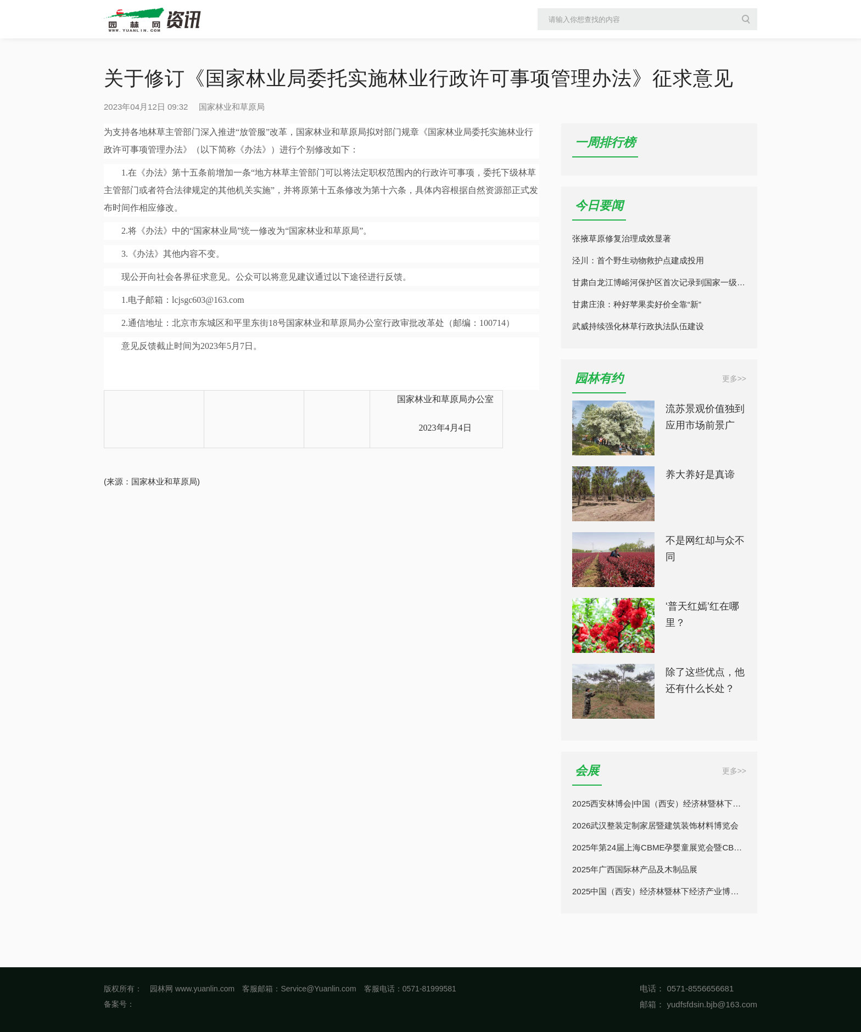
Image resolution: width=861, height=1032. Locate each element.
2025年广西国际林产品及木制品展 (634, 869)
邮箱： (652, 1004)
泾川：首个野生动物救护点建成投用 (638, 260)
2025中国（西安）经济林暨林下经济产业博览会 (659, 891)
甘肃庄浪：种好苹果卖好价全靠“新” (636, 304)
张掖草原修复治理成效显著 (621, 238)
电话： (652, 988)
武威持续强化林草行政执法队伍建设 (638, 326)
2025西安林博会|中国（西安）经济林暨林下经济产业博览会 (659, 803)
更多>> (734, 378)
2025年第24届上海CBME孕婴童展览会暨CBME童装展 (659, 847)
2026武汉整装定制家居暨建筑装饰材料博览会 (655, 825)
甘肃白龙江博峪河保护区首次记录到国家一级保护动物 (659, 282)
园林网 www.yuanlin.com (192, 988)
